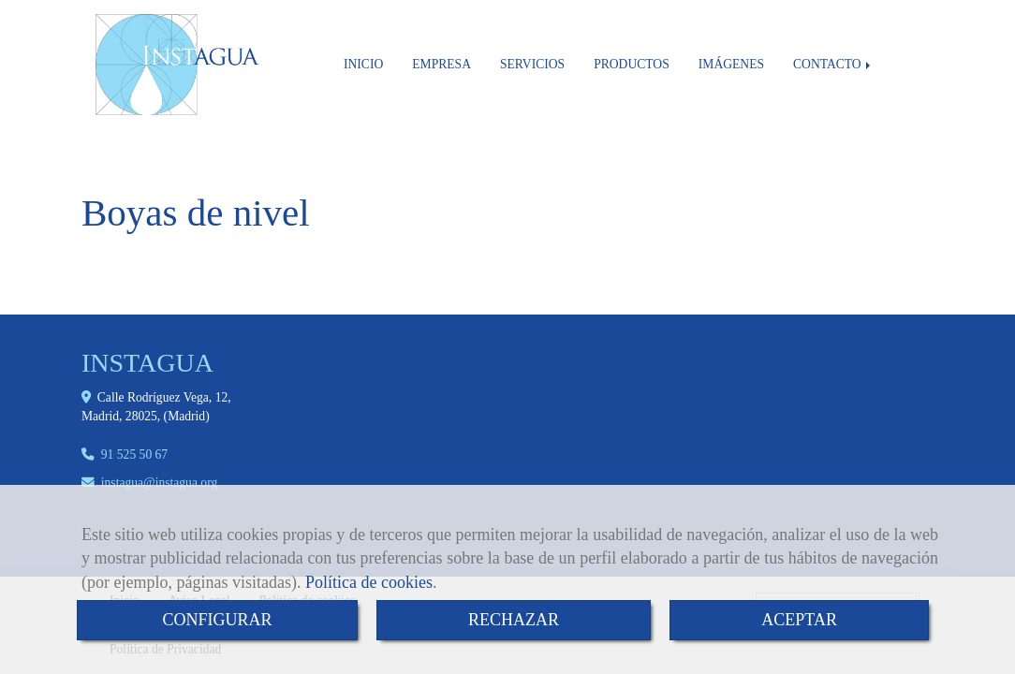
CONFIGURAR (217, 619)
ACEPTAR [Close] (799, 619)
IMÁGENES (731, 64)
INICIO (363, 64)
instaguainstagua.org (159, 483)
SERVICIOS (532, 64)
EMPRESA (441, 64)
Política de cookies (369, 582)
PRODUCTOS (631, 64)
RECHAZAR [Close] (513, 619)
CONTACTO (833, 64)
